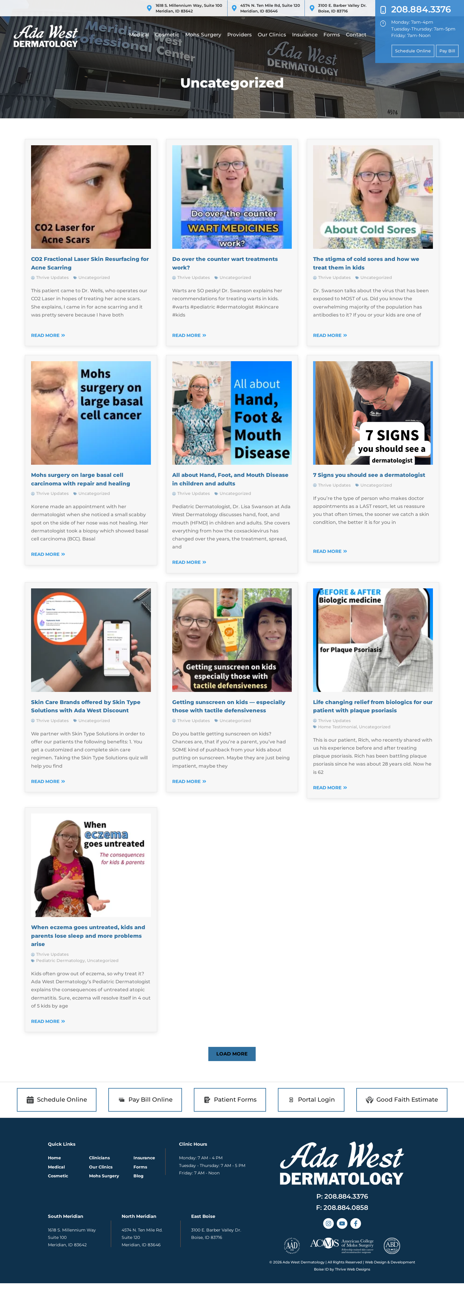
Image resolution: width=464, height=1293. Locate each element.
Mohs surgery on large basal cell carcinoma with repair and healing (90, 479)
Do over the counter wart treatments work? (216, 263)
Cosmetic (167, 35)
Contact (356, 35)
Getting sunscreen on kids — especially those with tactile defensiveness (221, 710)
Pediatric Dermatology (60, 969)
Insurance (305, 35)
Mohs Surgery (203, 35)
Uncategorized (94, 277)
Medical (139, 35)
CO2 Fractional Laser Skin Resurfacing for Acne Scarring (83, 263)
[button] (232, 1062)
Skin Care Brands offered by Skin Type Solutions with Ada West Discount (87, 710)
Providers (239, 35)
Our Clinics (272, 35)
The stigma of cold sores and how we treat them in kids (371, 263)
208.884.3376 (421, 9)
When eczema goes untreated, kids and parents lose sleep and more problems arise (85, 944)
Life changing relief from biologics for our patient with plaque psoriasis (372, 710)
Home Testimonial (337, 735)
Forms (331, 35)
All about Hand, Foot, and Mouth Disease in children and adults (228, 479)
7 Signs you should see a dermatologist (355, 479)
